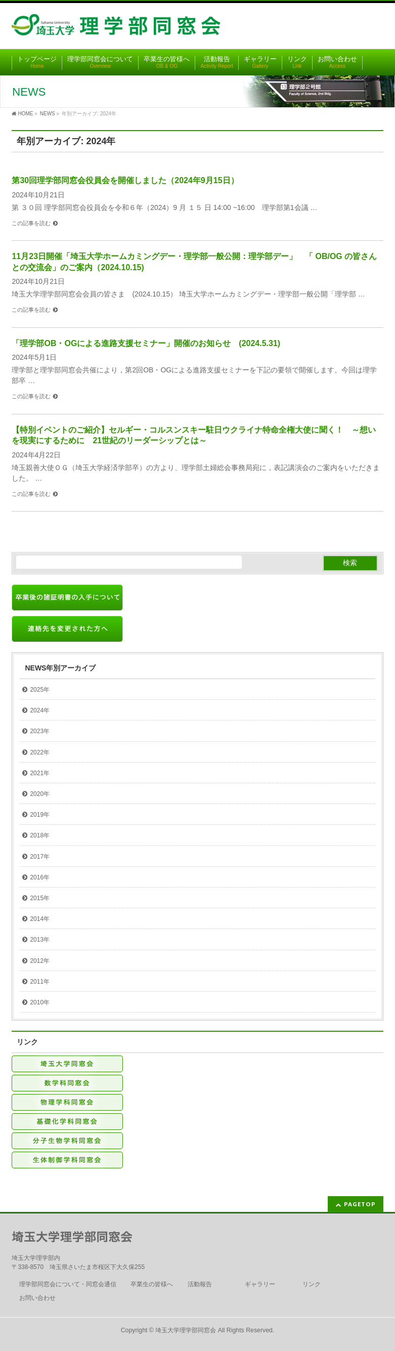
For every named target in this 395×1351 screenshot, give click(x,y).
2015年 (40, 898)
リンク (311, 1284)
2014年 (40, 918)
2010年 (40, 1002)
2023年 (40, 731)
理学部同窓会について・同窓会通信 (67, 1284)
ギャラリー (260, 1284)
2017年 (40, 856)
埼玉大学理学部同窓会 (185, 1330)
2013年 (40, 939)
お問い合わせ (37, 1298)
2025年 (40, 689)
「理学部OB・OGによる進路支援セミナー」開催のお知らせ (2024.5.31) (146, 343)
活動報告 (200, 1284)
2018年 (40, 835)
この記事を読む (31, 223)
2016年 (40, 877)
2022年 (40, 752)
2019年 (40, 814)
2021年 (40, 773)
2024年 (40, 710)
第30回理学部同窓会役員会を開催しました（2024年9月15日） (125, 180)
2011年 (40, 981)
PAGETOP (360, 1204)
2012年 (40, 960)
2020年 (40, 793)
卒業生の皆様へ (151, 1284)
